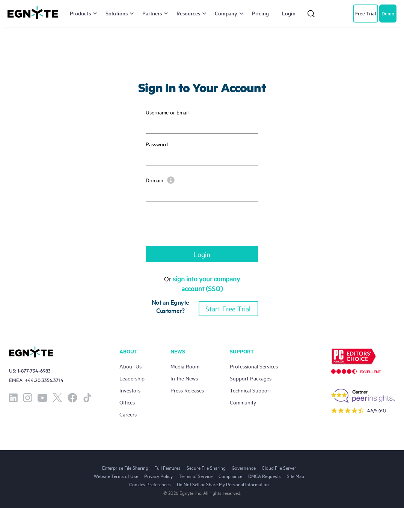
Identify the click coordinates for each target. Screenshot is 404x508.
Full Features (167, 467)
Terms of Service (196, 476)
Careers (128, 414)
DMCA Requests (264, 476)
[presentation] (203, 227)
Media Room (184, 366)
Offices (127, 402)
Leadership (132, 378)
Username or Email (167, 112)
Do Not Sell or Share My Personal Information (223, 484)
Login (288, 14)
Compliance (230, 476)
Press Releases (187, 390)
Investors (129, 390)
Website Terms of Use (116, 476)
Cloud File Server (279, 467)
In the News (184, 378)
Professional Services (254, 366)
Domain (160, 179)
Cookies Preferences (150, 484)
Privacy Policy (158, 476)
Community (243, 402)
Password (157, 143)
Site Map (295, 476)
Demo (387, 13)
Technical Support (250, 390)
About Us (130, 366)
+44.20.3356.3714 (44, 379)
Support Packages (250, 378)
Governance (244, 467)
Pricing (260, 14)
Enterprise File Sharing (125, 467)
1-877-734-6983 (34, 370)
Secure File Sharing (206, 467)
